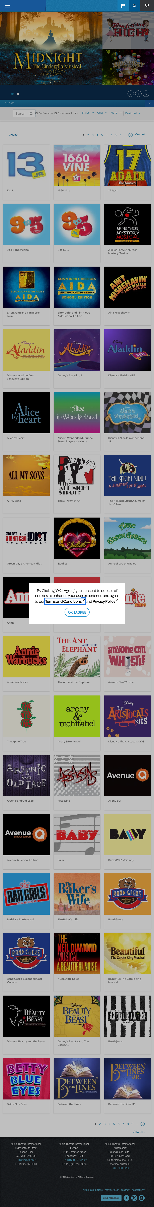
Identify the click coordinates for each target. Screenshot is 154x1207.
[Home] (22, 5)
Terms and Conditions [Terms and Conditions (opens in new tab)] (63, 601)
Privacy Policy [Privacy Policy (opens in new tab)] (104, 601)
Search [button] (134, 5)
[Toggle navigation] (7, 5)
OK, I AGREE (77, 612)
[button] (123, 5)
